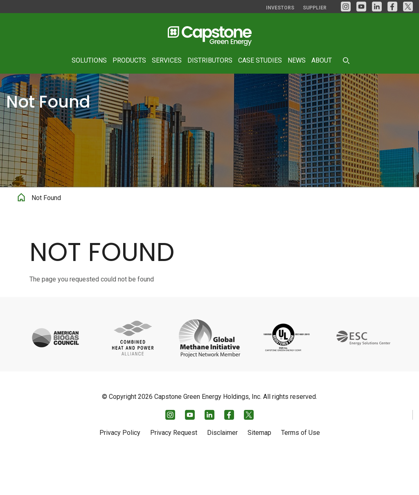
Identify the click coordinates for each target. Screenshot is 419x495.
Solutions (89, 60)
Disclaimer (222, 469)
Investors (280, 8)
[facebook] (392, 6)
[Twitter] (408, 6)
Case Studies (260, 60)
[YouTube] (361, 6)
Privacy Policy (119, 469)
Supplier (315, 8)
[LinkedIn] (377, 6)
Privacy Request (173, 469)
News (297, 60)
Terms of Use (300, 469)
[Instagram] (346, 6)
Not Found (46, 235)
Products (129, 60)
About (321, 60)
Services (167, 60)
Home (21, 233)
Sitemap (259, 469)
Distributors (209, 60)
